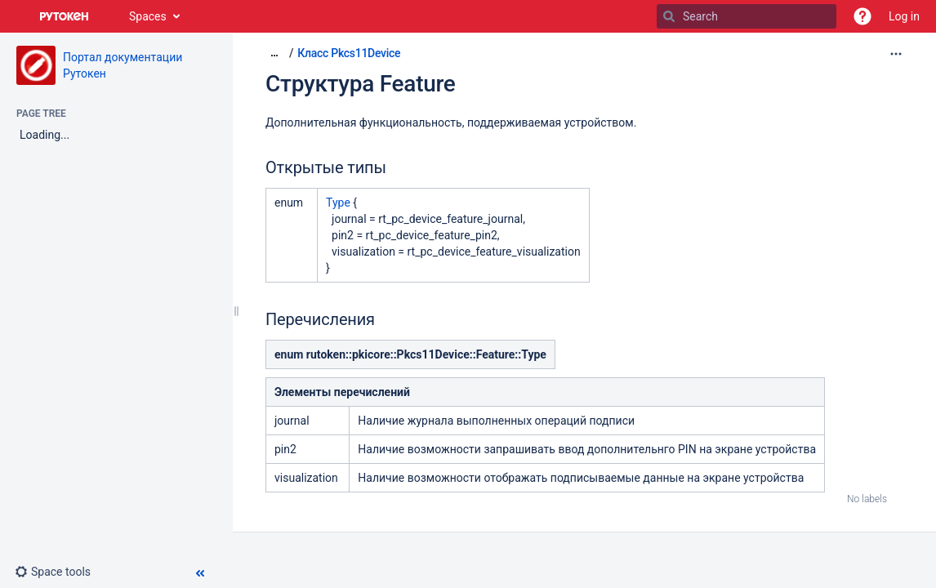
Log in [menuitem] (904, 16)
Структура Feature (360, 83)
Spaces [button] (148, 16)
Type (338, 202)
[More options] (895, 54)
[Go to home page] (64, 16)
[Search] (668, 16)
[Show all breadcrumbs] (274, 53)
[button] (862, 16)
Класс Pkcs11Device (348, 53)
